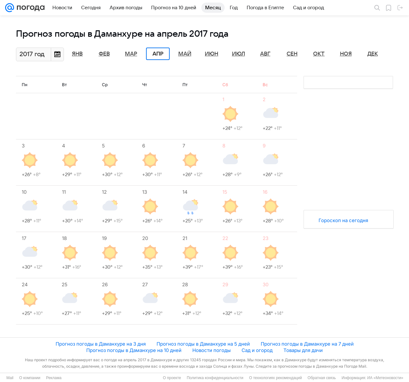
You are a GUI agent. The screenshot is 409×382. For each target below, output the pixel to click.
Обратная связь (322, 378)
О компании (29, 378)
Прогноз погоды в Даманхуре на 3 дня (101, 344)
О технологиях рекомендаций (275, 378)
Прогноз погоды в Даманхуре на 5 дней (203, 344)
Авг (265, 54)
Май (184, 54)
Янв (77, 54)
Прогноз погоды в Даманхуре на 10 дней (133, 350)
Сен (292, 54)
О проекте (172, 378)
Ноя (346, 54)
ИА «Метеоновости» (385, 378)
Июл (238, 54)
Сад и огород (257, 350)
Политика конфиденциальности (215, 378)
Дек (372, 54)
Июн (211, 54)
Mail (9, 378)
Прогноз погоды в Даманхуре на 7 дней (307, 344)
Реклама (53, 378)
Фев (104, 54)
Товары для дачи (303, 350)
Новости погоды (211, 350)
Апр (157, 54)
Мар (131, 54)
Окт (319, 54)
